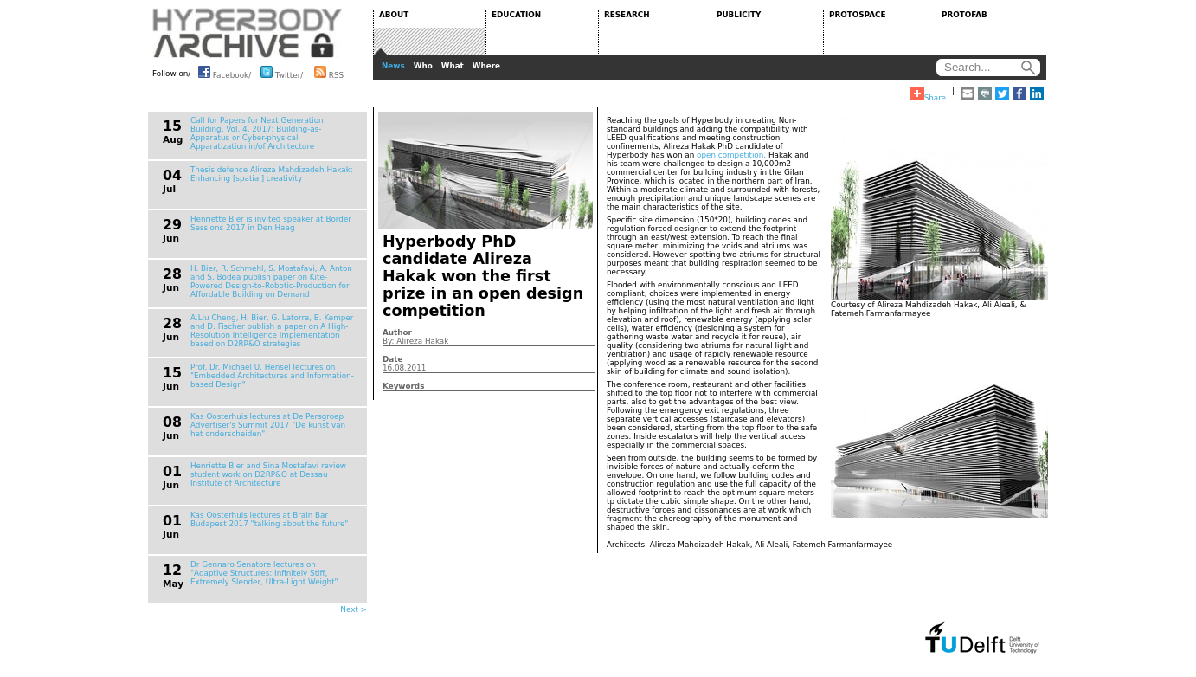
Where (486, 65)
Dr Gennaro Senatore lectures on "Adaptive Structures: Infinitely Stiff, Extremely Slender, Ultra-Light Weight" (264, 573)
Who (423, 65)
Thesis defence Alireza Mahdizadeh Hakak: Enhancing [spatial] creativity (271, 174)
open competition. (731, 155)
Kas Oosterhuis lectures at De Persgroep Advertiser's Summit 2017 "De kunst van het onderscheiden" (267, 425)
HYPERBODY (247, 33)
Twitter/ (281, 72)
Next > (353, 609)
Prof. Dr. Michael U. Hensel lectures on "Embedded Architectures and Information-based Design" (272, 376)
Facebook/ (224, 72)
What (452, 65)
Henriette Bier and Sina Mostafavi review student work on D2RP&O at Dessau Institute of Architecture (268, 474)
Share (928, 94)
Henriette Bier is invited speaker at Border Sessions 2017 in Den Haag (270, 223)
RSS (329, 72)
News (393, 65)
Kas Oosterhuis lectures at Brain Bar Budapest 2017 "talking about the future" (269, 519)
